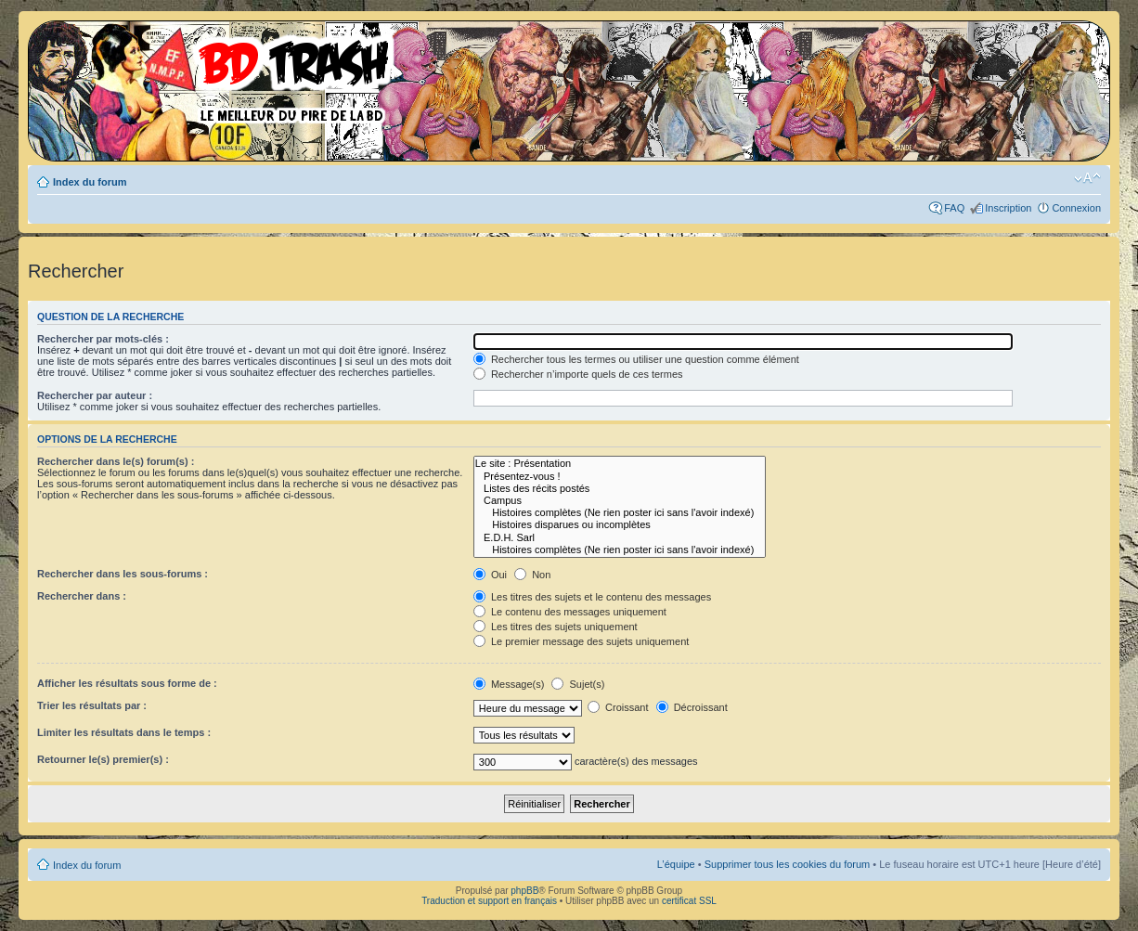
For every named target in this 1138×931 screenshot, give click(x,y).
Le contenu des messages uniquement (569, 611)
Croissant (618, 707)
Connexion (1076, 207)
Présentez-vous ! (619, 477)
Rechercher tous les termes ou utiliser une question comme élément (636, 359)
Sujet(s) (577, 684)
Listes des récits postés (619, 489)
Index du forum (89, 181)
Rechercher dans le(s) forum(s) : (115, 461)
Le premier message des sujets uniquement (581, 641)
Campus (619, 501)
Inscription (1008, 207)
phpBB (524, 891)
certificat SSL (689, 901)
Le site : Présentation (619, 464)
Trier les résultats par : (92, 705)
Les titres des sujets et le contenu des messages (592, 596)
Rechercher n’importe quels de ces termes (578, 374)
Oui (490, 574)
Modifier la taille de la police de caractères (1087, 178)
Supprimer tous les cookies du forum (788, 864)
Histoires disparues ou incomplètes (619, 525)
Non (532, 574)
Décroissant (692, 707)
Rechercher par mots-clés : (103, 338)
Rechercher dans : (81, 595)
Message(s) (510, 684)
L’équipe (676, 864)
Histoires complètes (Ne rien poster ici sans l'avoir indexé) (619, 513)
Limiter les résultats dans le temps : (124, 732)
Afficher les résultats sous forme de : (127, 683)
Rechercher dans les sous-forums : (122, 573)
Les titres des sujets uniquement (555, 626)
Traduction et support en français (489, 901)
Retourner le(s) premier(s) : (103, 759)
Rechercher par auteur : (94, 395)
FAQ (954, 207)
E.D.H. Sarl (619, 538)
